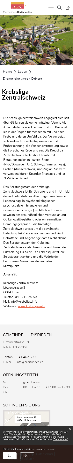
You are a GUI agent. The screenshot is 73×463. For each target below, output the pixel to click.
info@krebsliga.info (24, 301)
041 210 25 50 (26, 297)
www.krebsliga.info (33, 306)
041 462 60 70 (27, 357)
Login (67, 7)
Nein (27, 456)
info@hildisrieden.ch (30, 362)
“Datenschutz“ (60, 439)
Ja (9, 456)
